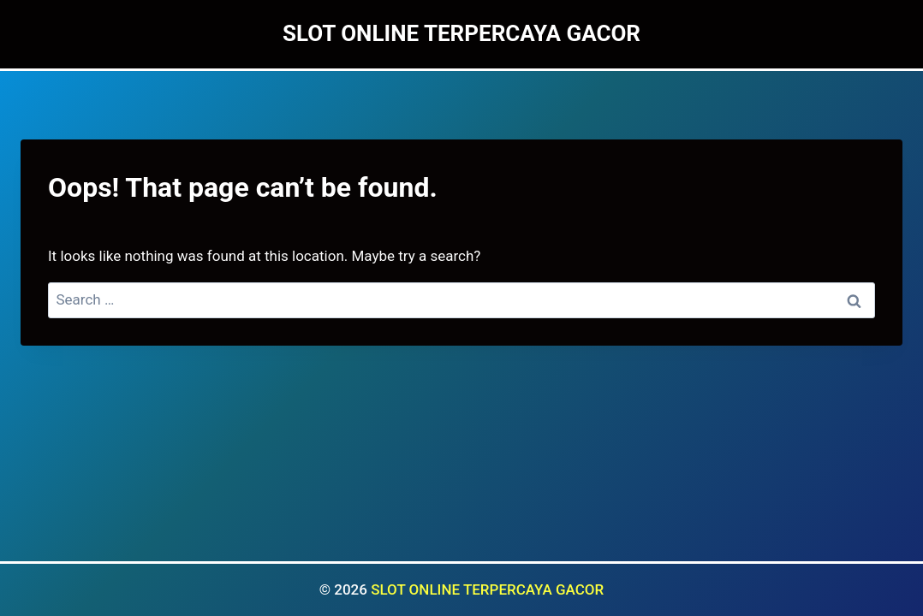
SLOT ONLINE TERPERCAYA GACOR (487, 589)
